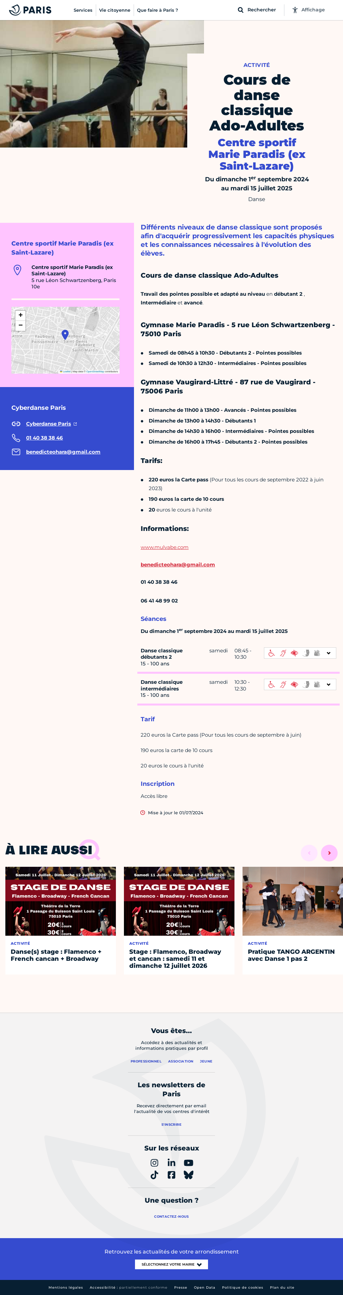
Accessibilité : (128, 1287)
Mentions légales (66, 1287)
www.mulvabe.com (165, 547)
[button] (65, 335)
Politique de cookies (242, 1287)
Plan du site (282, 1287)
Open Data (204, 1287)
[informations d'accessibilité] (300, 653)
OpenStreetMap (95, 371)
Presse (180, 1287)
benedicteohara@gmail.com (178, 564)
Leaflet (65, 371)
